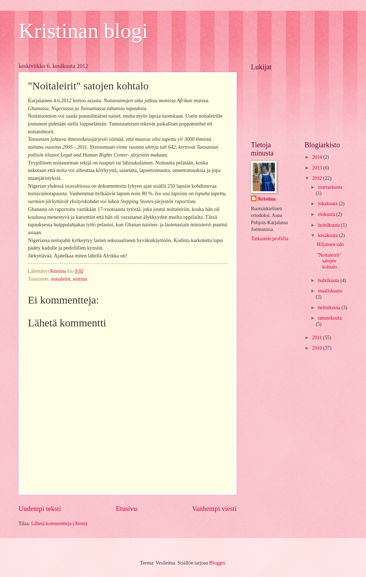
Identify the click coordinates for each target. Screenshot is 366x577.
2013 (317, 168)
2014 (317, 157)
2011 (317, 337)
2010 (317, 348)
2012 (317, 178)
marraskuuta (330, 187)
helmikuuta (330, 307)
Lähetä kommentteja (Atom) (59, 523)
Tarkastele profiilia (269, 238)
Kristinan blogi (83, 31)
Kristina (267, 199)
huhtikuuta (329, 280)
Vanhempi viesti (214, 508)
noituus (80, 279)
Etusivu (126, 508)
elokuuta (327, 214)
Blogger (217, 563)
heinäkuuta (329, 225)
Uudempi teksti (40, 508)
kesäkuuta (328, 235)
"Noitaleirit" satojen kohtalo (329, 261)
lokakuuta (328, 203)
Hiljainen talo (330, 244)
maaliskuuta (330, 291)
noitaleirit (60, 279)
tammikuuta (330, 318)
